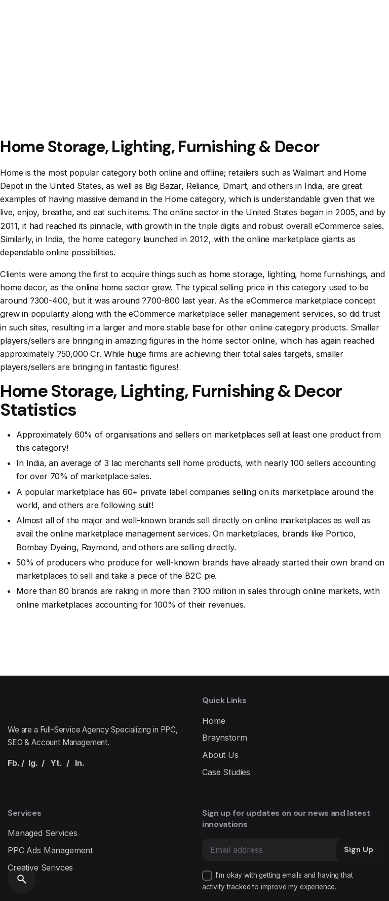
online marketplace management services (129, 533)
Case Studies (226, 772)
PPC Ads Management (50, 850)
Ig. (33, 763)
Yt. (56, 763)
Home (213, 721)
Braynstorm (224, 737)
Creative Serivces (40, 867)
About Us (220, 755)
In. (80, 763)
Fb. (14, 763)
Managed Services (42, 833)
